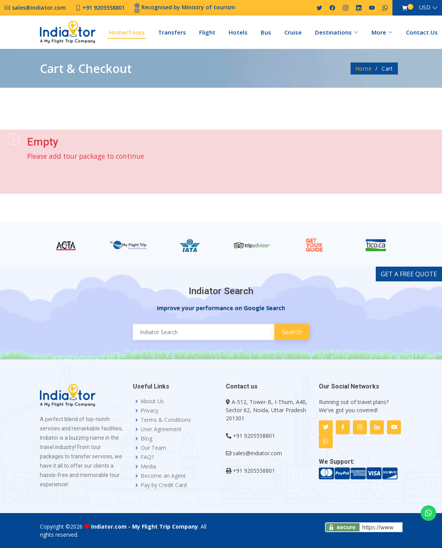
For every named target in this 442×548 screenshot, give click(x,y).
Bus (266, 32)
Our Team (153, 448)
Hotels (238, 32)
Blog (146, 438)
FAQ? (147, 457)
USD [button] (424, 7)
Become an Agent (163, 476)
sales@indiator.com (257, 453)
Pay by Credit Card (164, 485)
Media (148, 466)
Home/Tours (127, 32)
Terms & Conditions (166, 420)
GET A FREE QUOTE (409, 274)
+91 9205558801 (254, 435)
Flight (207, 32)
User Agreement (161, 429)
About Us (152, 401)
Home (363, 68)
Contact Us (422, 32)
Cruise (293, 32)
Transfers (172, 32)
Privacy (149, 410)
